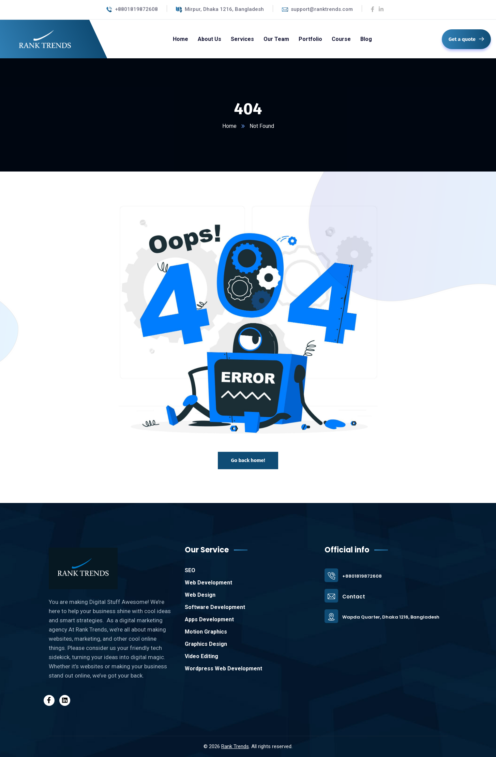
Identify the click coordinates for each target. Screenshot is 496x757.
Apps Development (209, 619)
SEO (190, 570)
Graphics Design (206, 644)
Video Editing (201, 656)
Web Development (208, 582)
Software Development (215, 607)
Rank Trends (235, 746)
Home (229, 126)
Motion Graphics (206, 631)
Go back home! (248, 460)
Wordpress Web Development (223, 668)
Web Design (200, 595)
